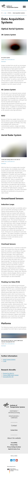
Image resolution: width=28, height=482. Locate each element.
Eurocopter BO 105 (8, 377)
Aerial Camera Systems (9, 359)
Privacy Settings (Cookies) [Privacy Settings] (14, 447)
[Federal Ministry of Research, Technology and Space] (14, 474)
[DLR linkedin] (11, 461)
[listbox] (5, 13)
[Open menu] (24, 6)
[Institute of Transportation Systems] (9, 6)
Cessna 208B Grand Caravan (11, 375)
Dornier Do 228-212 (8, 373)
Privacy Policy (14, 444)
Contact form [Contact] (14, 430)
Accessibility (14, 442)
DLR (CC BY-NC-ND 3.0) (9, 59)
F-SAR (4, 361)
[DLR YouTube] (17, 461)
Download (3, 61)
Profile (9, 12)
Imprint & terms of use (14, 449)
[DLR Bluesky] (14, 461)
